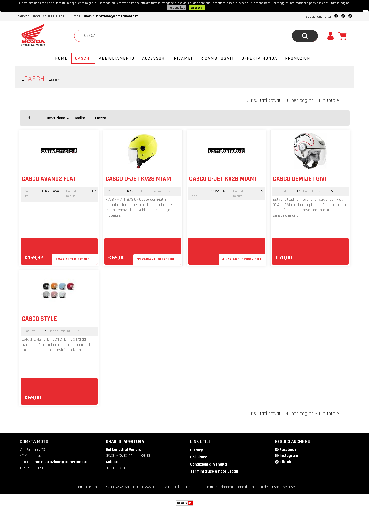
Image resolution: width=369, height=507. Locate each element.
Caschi (83, 58)
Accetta (196, 7)
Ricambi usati (217, 58)
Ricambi (183, 58)
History (196, 449)
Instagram (289, 455)
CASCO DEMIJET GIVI (299, 178)
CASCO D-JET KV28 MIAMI (139, 178)
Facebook (288, 449)
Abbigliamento (116, 58)
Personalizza (176, 7)
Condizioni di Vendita (208, 464)
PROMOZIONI (298, 58)
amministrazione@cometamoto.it (111, 16)
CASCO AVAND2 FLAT (49, 178)
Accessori (154, 58)
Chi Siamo (198, 456)
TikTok (285, 461)
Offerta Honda (259, 58)
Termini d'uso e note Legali (214, 471)
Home (61, 58)
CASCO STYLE (39, 318)
